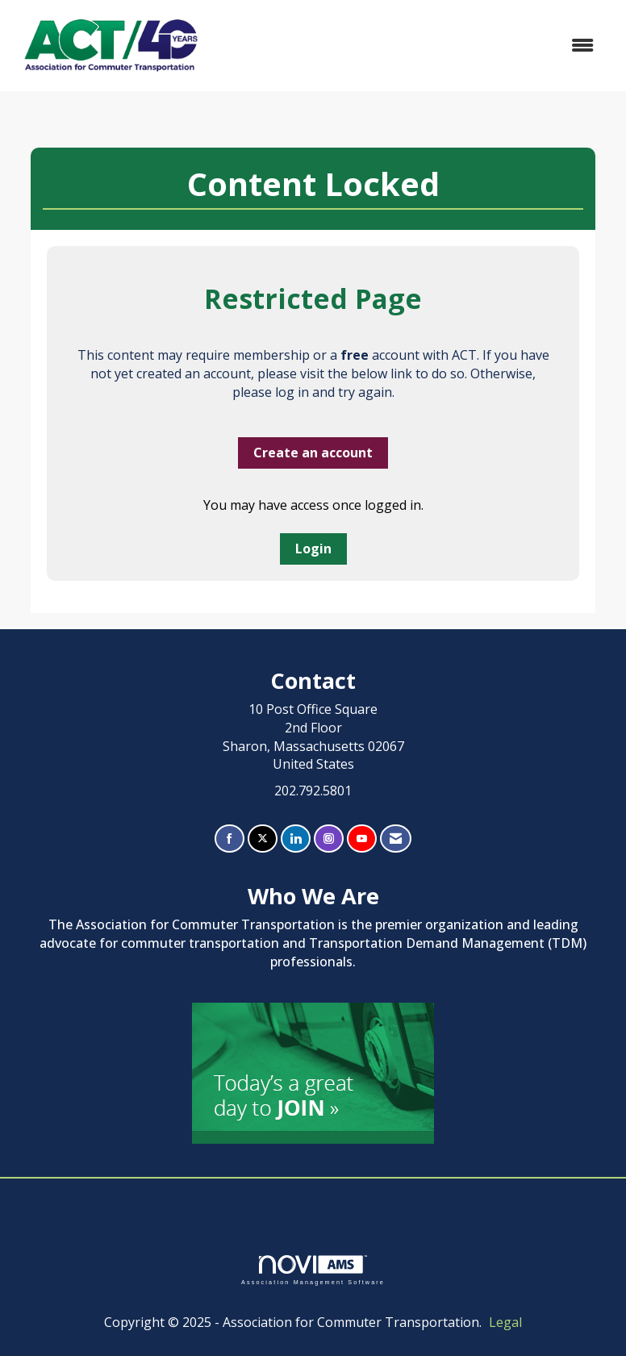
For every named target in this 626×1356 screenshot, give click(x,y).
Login (313, 548)
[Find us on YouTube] (362, 838)
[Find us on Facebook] (229, 838)
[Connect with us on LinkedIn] (296, 838)
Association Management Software (313, 1270)
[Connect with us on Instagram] (329, 838)
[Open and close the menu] (410, 45)
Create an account (313, 452)
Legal (505, 1322)
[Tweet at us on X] (263, 838)
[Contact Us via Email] (395, 838)
